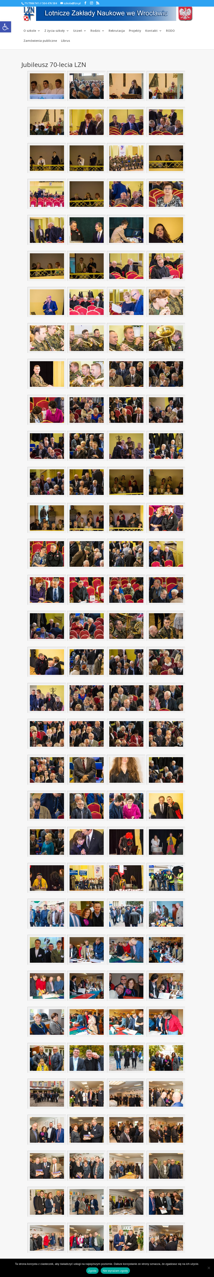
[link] (5, 26)
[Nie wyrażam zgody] (209, 1268)
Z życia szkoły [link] (54, 31)
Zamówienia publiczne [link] (40, 41)
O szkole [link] (29, 31)
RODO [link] (170, 31)
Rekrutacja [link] (117, 31)
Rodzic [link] (95, 31)
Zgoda (92, 1270)
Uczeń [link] (77, 31)
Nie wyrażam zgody (115, 1270)
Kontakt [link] (151, 31)
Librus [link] (65, 41)
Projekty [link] (135, 31)
